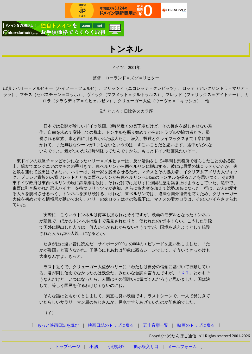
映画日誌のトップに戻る (111, 325)
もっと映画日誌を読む (58, 325)
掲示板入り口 (146, 346)
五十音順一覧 (155, 325)
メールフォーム (182, 346)
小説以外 (116, 346)
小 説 (94, 346)
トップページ (67, 346)
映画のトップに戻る (196, 325)
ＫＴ (185, 273)
